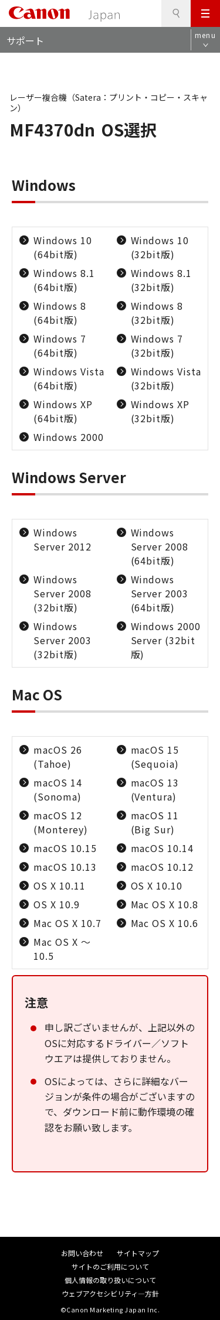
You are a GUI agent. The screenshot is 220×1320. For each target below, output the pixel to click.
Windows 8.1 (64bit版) (64, 280)
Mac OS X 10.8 (164, 904)
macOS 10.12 (162, 867)
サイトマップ (138, 1253)
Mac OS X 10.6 (164, 923)
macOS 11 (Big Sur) (155, 822)
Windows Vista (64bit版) (68, 378)
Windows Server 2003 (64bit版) (160, 593)
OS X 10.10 (157, 885)
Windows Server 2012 (62, 539)
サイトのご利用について (110, 1266)
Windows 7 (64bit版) (59, 345)
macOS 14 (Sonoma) (57, 789)
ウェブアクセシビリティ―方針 (110, 1293)
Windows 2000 (68, 437)
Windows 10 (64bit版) (62, 247)
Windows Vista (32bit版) (166, 378)
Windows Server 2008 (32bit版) (62, 593)
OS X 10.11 (59, 885)
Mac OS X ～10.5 (62, 949)
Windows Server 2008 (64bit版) (160, 546)
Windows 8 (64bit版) (59, 313)
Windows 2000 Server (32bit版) (166, 640)
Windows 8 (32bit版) (157, 313)
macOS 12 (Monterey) (60, 822)
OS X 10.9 (56, 904)
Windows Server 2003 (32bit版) (62, 640)
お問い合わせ (82, 1253)
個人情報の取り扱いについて (110, 1280)
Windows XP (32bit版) (160, 411)
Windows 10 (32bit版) (160, 247)
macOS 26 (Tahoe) (57, 757)
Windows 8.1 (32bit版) (161, 280)
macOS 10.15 (65, 848)
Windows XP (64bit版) (63, 411)
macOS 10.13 (65, 867)
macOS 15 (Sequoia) (155, 757)
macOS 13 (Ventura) (155, 789)
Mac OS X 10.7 (67, 923)
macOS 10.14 (162, 848)
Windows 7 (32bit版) (157, 345)
